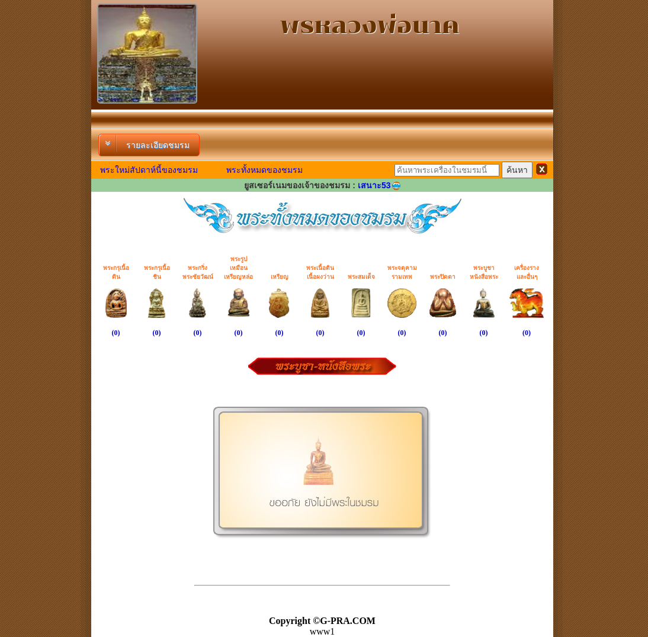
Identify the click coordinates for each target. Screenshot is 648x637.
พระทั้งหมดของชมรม (264, 170)
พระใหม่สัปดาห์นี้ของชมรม (149, 170)
